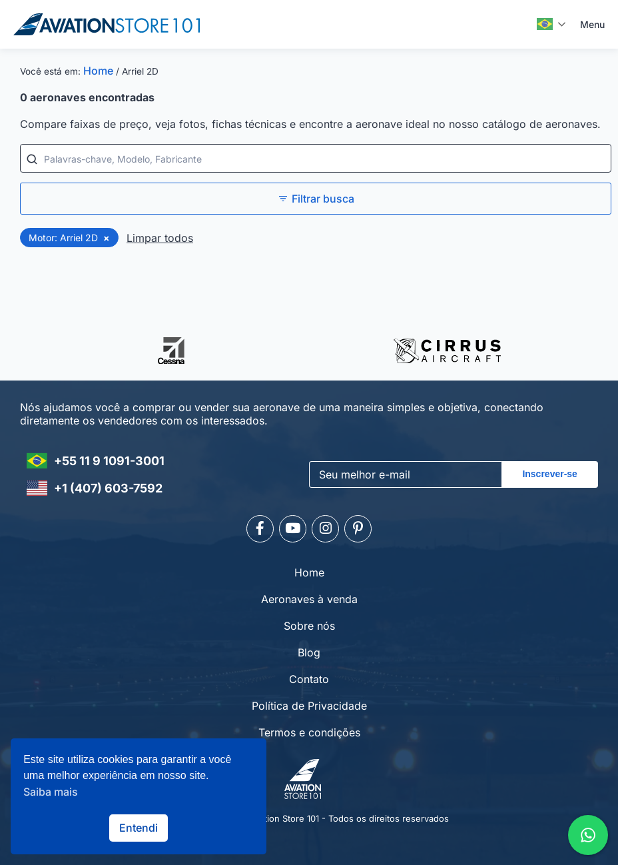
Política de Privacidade (309, 703)
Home (98, 70)
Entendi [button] (138, 827)
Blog (309, 650)
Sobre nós (309, 623)
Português (545, 24)
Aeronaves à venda (309, 597)
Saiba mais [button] (50, 791)
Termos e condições (309, 730)
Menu (592, 24)
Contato (309, 677)
